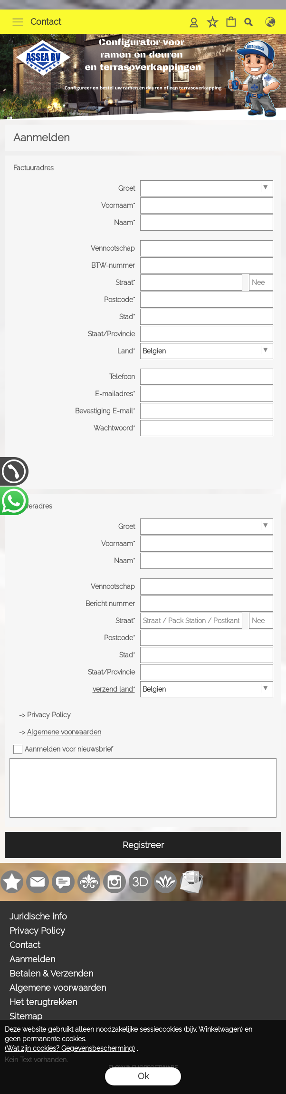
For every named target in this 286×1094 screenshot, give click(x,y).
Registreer (143, 845)
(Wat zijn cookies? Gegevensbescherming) (70, 1048)
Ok (143, 1076)
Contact (45, 22)
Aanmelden (32, 959)
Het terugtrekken (43, 1002)
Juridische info (38, 916)
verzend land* (114, 689)
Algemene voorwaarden (58, 988)
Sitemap (26, 1016)
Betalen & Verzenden (51, 973)
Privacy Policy (37, 931)
